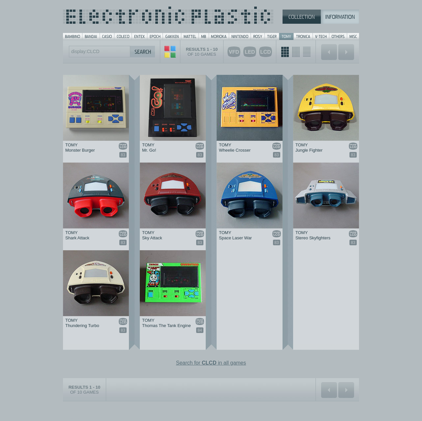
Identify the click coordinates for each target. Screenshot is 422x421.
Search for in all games (211, 363)
